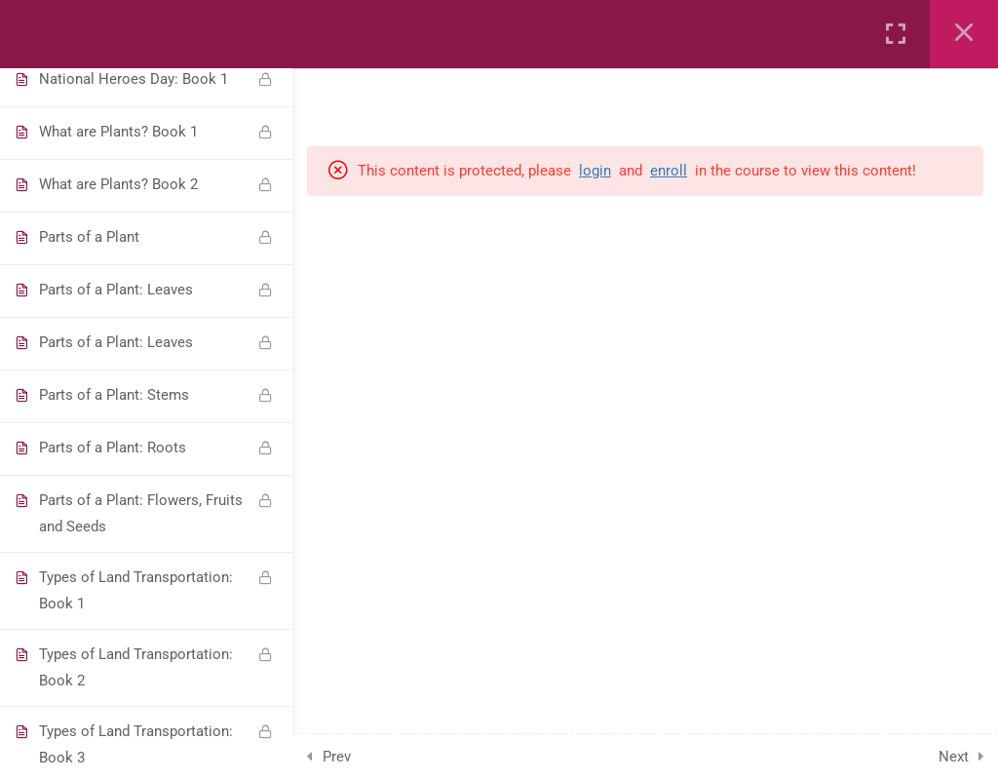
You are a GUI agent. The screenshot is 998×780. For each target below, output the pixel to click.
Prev (337, 756)
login (595, 170)
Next (954, 756)
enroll (668, 170)
